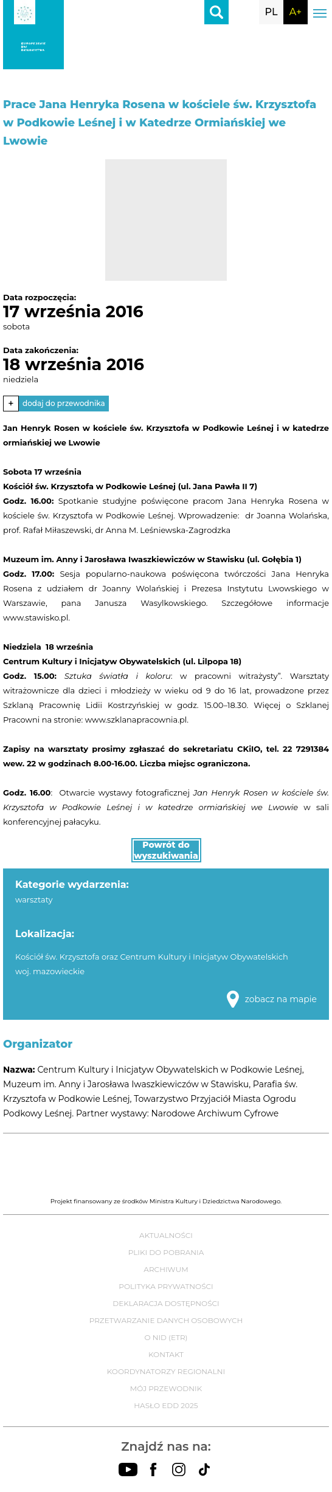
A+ (295, 12)
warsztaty (34, 899)
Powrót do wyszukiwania (166, 850)
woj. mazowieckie (50, 971)
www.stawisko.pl (35, 617)
